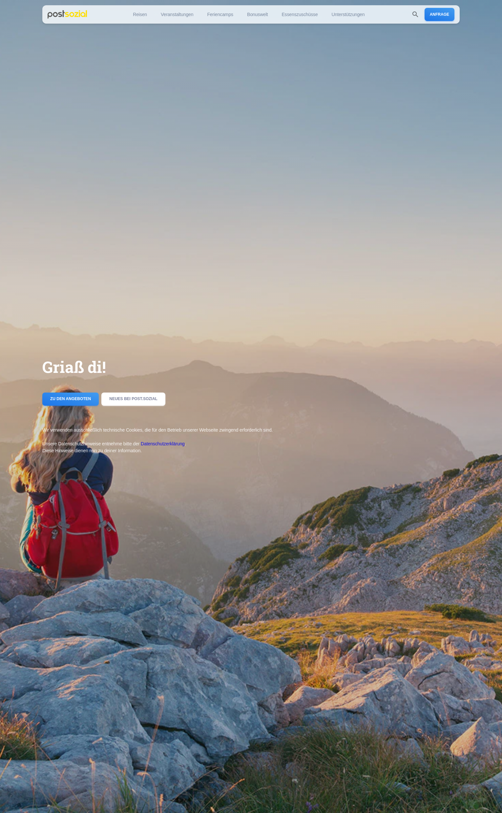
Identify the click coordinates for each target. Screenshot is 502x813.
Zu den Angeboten (70, 399)
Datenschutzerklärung (163, 443)
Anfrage (439, 14)
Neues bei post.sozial (133, 399)
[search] (415, 14)
